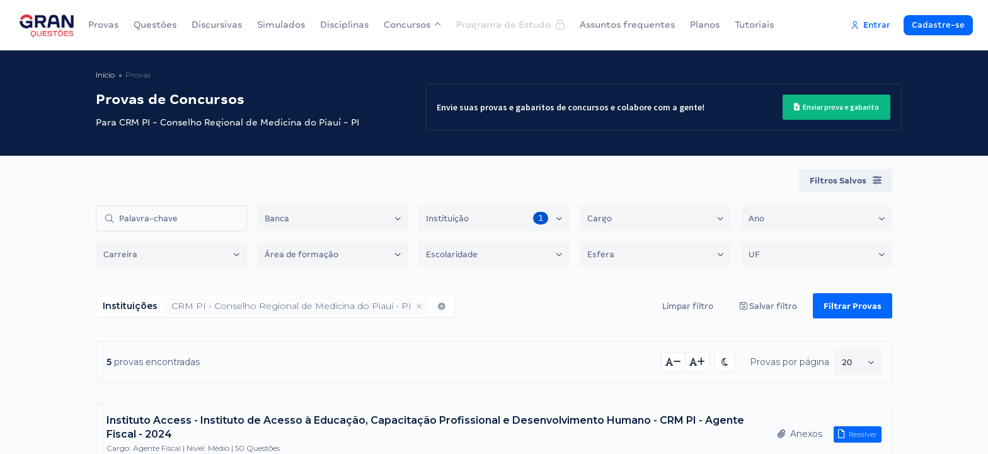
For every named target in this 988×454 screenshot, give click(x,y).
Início (105, 74)
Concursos (412, 25)
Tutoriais (753, 25)
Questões (155, 25)
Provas (103, 25)
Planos (704, 25)
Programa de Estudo (510, 25)
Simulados (281, 25)
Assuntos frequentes (626, 25)
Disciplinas (344, 25)
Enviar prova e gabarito (832, 107)
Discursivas (217, 25)
